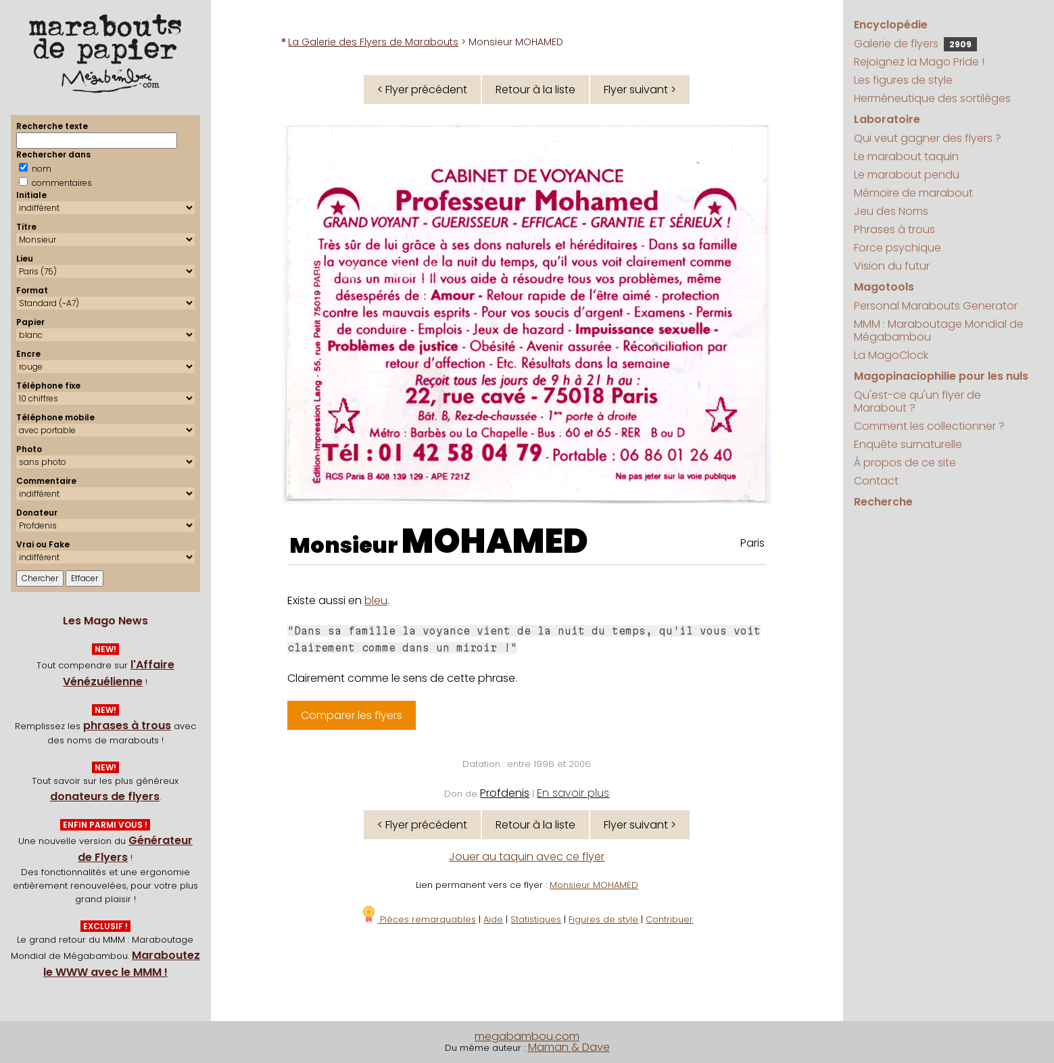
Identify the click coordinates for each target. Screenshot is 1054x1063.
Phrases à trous (894, 229)
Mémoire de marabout (913, 193)
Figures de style (603, 919)
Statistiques (535, 919)
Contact (876, 481)
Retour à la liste (535, 89)
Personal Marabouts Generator (935, 306)
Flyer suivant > (640, 89)
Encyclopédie (891, 24)
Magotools (884, 287)
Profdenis (504, 793)
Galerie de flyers (915, 43)
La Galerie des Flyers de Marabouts (373, 42)
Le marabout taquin (906, 156)
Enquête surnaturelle (908, 444)
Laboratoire (887, 119)
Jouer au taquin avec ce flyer (526, 856)
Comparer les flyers (351, 715)
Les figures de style (903, 80)
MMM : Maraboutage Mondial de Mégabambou (939, 330)
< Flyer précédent (422, 89)
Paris (752, 543)
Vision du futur (892, 266)
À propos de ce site (905, 462)
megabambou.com (527, 1036)
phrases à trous (127, 725)
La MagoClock (891, 355)
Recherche (883, 502)
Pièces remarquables (418, 919)
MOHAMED (495, 541)
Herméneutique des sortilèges (932, 98)
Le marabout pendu (906, 174)
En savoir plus (573, 793)
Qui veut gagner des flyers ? (927, 138)
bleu (375, 600)
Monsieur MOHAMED (594, 885)
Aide (493, 919)
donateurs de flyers (105, 796)
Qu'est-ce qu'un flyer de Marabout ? (917, 401)
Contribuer (669, 919)
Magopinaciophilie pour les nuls (941, 376)
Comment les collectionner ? (929, 426)
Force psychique (897, 247)
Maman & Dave (569, 1047)
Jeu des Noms (891, 211)
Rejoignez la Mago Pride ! (919, 62)
